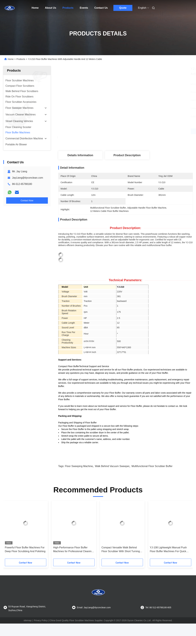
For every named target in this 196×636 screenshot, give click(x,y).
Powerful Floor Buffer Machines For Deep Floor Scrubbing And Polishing (25, 554)
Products (68, 7)
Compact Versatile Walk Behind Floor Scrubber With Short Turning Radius (121, 554)
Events (84, 7)
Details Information (80, 155)
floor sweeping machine (79, 471)
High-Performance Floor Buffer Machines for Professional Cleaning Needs (73, 554)
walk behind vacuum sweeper (112, 471)
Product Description (127, 155)
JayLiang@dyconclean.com (27, 177)
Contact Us (101, 7)
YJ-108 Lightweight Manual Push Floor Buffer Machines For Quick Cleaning (168, 554)
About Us (50, 7)
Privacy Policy (41, 625)
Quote (123, 7)
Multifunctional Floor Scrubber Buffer (152, 471)
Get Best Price (142, 131)
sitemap (27, 625)
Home (35, 7)
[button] (12, 535)
